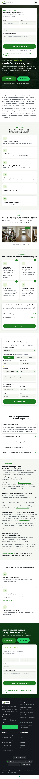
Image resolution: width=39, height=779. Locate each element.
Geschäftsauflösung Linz (26, 722)
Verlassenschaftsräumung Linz (27, 709)
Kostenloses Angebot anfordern (19, 46)
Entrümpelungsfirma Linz (8, 553)
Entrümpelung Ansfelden (7, 740)
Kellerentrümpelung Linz (26, 714)
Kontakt (22, 747)
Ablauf (22, 737)
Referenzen (23, 742)
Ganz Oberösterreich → (7, 750)
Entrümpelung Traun (6, 737)
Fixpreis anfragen (19, 326)
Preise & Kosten (24, 740)
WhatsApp (23, 78)
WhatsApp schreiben (9, 727)
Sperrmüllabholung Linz (26, 725)
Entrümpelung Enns (6, 742)
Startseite (4, 60)
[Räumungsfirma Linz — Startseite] (7, 2)
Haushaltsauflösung (24, 520)
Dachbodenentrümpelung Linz (27, 717)
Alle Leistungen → (24, 727)
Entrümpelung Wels (6, 745)
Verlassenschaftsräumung (23, 507)
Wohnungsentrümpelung (24, 483)
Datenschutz (10, 772)
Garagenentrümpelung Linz (26, 720)
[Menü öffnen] (35, 2)
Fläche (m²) (8, 357)
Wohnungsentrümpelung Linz (27, 704)
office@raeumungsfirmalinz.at (10, 717)
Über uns (22, 735)
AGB (15, 772)
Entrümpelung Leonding (7, 735)
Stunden (31, 357)
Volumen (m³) (20, 357)
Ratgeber (22, 745)
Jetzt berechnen (19, 401)
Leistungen (9, 60)
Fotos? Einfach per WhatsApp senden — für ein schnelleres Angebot (18, 54)
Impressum (4, 772)
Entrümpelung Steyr (6, 747)
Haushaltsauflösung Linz (26, 707)
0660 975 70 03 (9, 78)
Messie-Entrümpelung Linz (26, 712)
